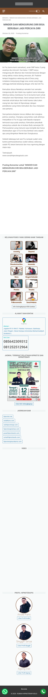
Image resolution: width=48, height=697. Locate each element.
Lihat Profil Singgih (24, 646)
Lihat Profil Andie (24, 618)
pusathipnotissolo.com (11, 433)
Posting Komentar (22, 33)
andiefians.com (9, 421)
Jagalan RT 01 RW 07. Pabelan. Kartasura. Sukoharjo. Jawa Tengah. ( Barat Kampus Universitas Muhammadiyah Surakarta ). (24, 326)
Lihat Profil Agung (24, 673)
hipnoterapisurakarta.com (13, 441)
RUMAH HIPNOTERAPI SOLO (27, 693)
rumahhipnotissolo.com (12, 437)
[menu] (3, 11)
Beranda (24, 689)
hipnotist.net (8, 416)
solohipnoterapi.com (11, 425)
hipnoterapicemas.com (11, 429)
